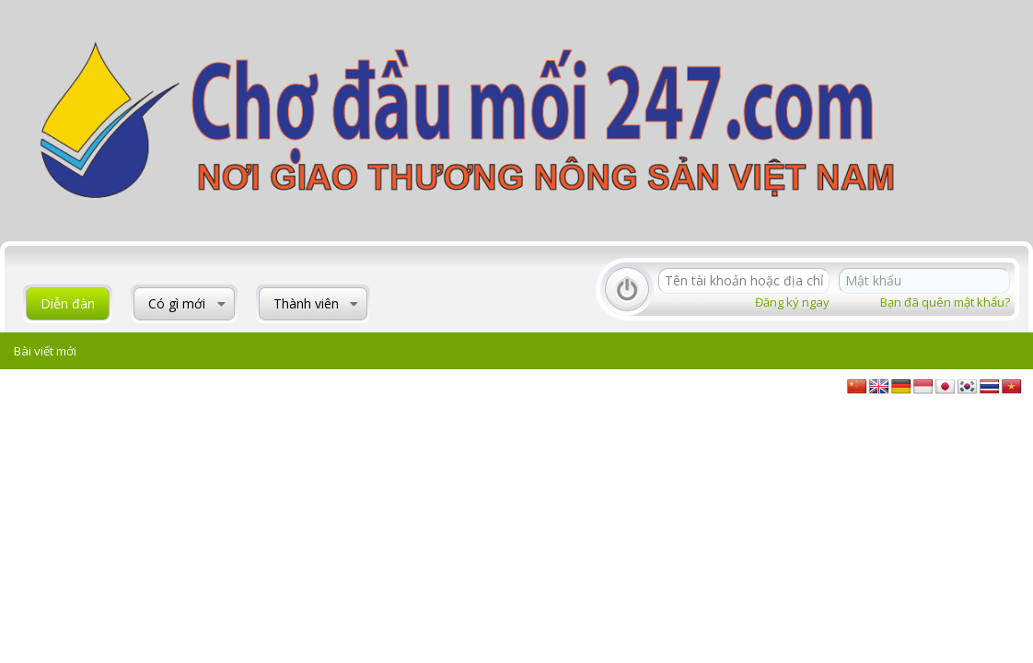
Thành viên (306, 303)
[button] (221, 304)
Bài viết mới (45, 351)
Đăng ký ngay (792, 302)
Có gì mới (176, 303)
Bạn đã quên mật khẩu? (945, 302)
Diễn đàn (68, 303)
